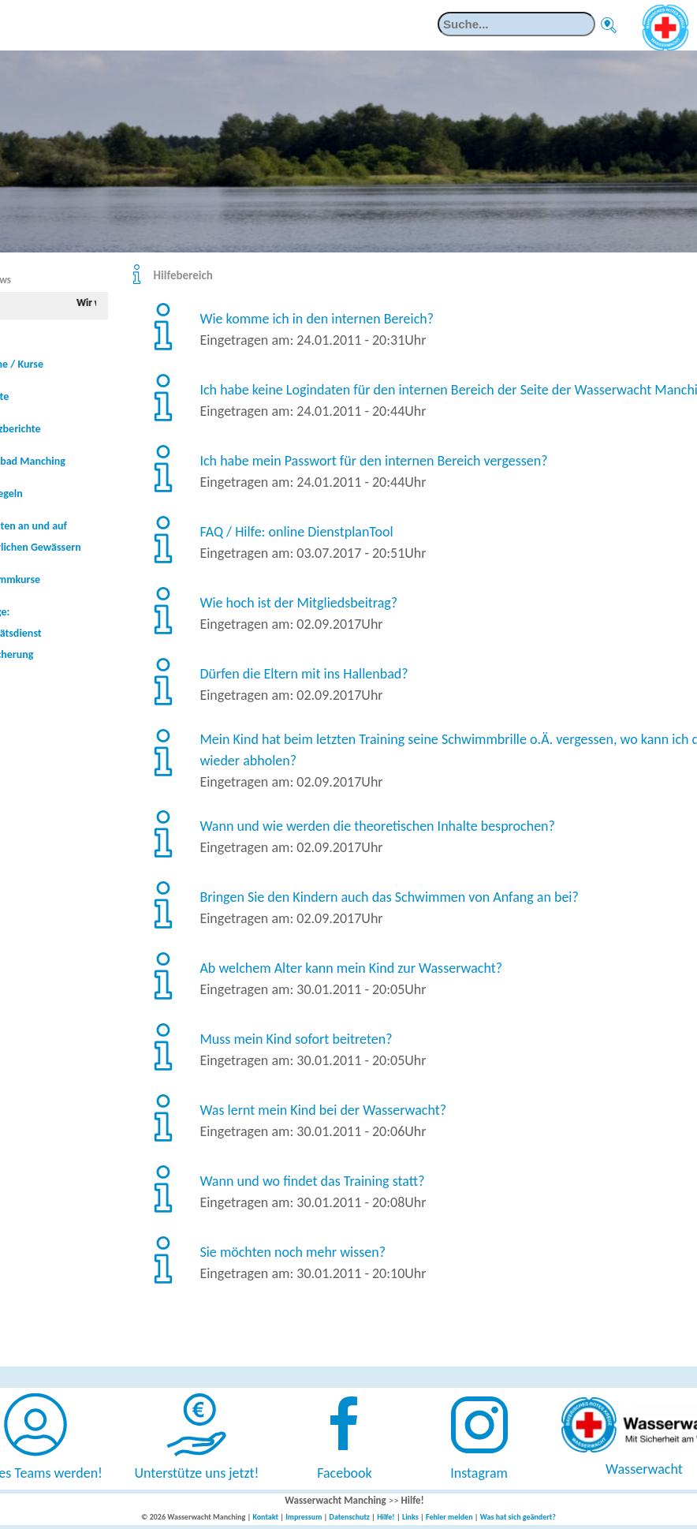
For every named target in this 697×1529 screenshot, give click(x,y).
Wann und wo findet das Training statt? (311, 1181)
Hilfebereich (183, 275)
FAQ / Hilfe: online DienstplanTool (296, 531)
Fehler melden (449, 1517)
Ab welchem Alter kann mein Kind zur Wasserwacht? (350, 968)
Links (410, 1517)
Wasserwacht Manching (335, 1500)
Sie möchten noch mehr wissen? (292, 1252)
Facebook (344, 1473)
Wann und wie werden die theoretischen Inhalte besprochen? (376, 826)
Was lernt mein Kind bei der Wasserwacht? (322, 1110)
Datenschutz (350, 1517)
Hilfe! (412, 1500)
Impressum (303, 1517)
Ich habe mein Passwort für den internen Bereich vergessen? (373, 460)
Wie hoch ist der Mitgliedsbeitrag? (298, 602)
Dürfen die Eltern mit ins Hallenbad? (303, 673)
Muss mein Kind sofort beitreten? (295, 1039)
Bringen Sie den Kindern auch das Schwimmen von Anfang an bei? (388, 897)
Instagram (479, 1473)
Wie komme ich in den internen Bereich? (316, 318)
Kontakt (265, 1517)
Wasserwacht (644, 1469)
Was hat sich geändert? (518, 1517)
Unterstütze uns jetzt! (197, 1473)
